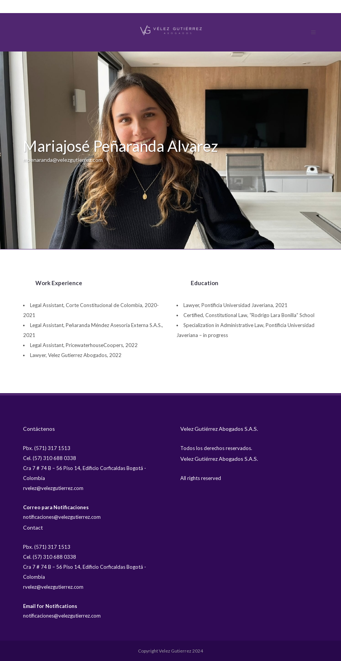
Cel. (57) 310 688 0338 (49, 458)
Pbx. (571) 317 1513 (46, 448)
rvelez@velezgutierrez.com (53, 488)
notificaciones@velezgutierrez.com (62, 517)
